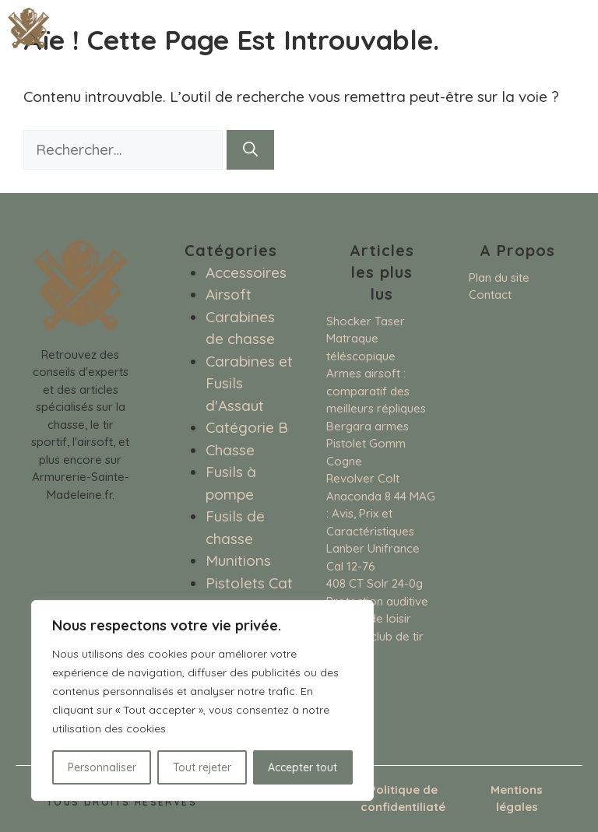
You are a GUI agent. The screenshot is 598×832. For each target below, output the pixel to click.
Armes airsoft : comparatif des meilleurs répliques (376, 391)
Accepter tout (302, 767)
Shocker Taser (365, 321)
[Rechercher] (250, 150)
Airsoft (229, 294)
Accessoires (246, 272)
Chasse (230, 450)
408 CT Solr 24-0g (374, 583)
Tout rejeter (202, 767)
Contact (490, 294)
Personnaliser (102, 767)
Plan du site (499, 277)
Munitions (238, 560)
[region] (202, 700)
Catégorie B (247, 427)
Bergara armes (367, 426)
